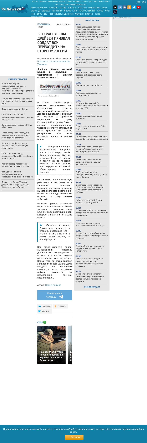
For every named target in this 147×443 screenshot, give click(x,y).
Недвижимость (55, 14)
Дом (45, 14)
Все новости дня (92, 287)
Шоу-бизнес (68, 14)
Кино (33, 14)
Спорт (33, 11)
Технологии (57, 11)
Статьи (97, 14)
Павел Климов (53, 285)
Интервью (89, 14)
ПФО (95, 2)
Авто (75, 11)
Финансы (72, 8)
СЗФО (85, 2)
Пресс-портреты (37, 17)
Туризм (100, 11)
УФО (56, 5)
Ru (138, 2)
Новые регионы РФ (78, 5)
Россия (35, 2)
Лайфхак (79, 14)
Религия (91, 11)
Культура (83, 11)
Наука (104, 8)
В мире (34, 8)
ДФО (66, 5)
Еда (38, 11)
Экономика (53, 8)
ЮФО (101, 2)
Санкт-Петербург (74, 2)
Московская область (56, 2)
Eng (144, 2)
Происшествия (93, 8)
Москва (43, 2)
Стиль (39, 14)
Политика (42, 8)
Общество (82, 8)
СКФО (107, 2)
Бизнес (63, 8)
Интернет (68, 11)
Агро (107, 11)
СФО (61, 5)
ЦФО (90, 2)
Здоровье (46, 11)
